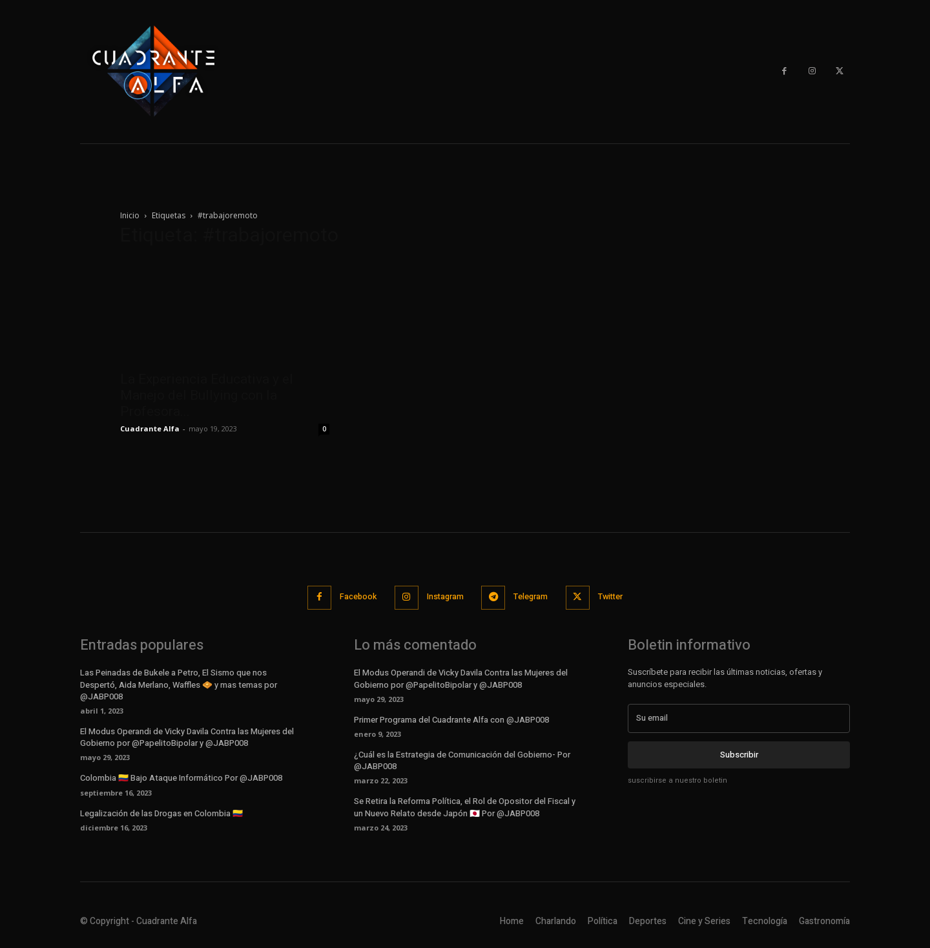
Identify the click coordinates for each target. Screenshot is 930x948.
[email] (739, 717)
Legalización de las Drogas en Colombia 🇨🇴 (161, 813)
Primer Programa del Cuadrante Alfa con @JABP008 (451, 719)
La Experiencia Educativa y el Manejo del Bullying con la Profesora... (206, 395)
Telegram (532, 597)
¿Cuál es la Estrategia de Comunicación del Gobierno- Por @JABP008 (462, 760)
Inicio (130, 215)
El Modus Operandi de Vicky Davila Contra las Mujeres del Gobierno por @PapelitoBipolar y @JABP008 (187, 736)
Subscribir (739, 754)
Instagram (444, 597)
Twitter (616, 597)
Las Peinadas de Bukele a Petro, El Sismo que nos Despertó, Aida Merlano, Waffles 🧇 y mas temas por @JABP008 (178, 683)
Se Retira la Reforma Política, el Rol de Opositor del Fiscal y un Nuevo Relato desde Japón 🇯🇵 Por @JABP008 (464, 806)
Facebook (354, 597)
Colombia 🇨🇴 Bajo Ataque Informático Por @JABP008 (181, 777)
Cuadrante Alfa (150, 428)
